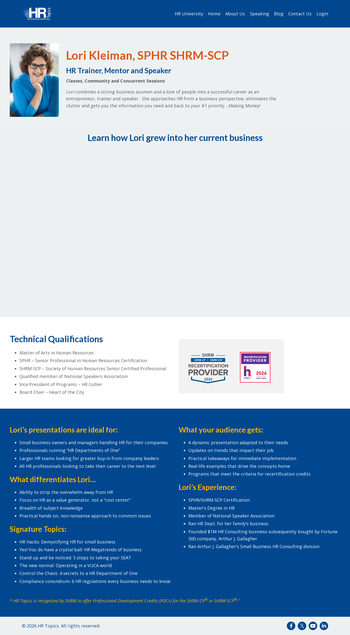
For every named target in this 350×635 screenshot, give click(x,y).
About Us (235, 14)
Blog (278, 14)
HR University (189, 14)
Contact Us (300, 14)
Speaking (259, 14)
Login (322, 14)
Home (214, 14)
